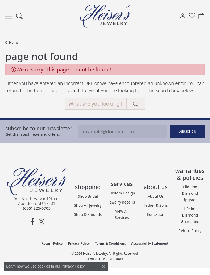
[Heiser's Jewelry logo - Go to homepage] (105, 16)
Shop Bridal (88, 196)
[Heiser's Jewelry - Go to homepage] (36, 181)
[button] (19, 16)
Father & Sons (155, 205)
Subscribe (187, 131)
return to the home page (31, 90)
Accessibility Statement (149, 243)
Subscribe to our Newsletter (38, 128)
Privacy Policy (79, 243)
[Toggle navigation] (9, 16)
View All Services (122, 214)
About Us (156, 196)
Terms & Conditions (110, 243)
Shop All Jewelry (88, 205)
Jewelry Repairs (122, 202)
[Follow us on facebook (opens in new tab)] (32, 221)
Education (155, 214)
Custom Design (121, 193)
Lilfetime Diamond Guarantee (190, 215)
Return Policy (190, 230)
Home (14, 42)
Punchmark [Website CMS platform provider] (114, 259)
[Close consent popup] (103, 266)
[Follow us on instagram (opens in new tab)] (41, 221)
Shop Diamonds (88, 214)
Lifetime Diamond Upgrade (190, 193)
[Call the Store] (37, 208)
